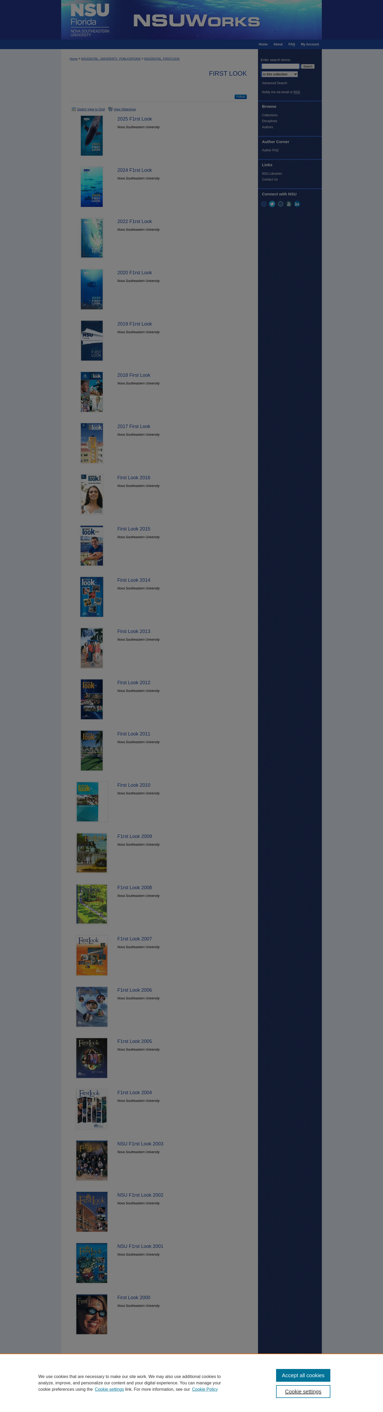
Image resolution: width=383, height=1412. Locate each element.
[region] (191, 1383)
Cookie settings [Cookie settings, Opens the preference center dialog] (303, 1391)
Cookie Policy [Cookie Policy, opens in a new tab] (205, 1389)
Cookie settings (109, 1389)
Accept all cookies (303, 1375)
